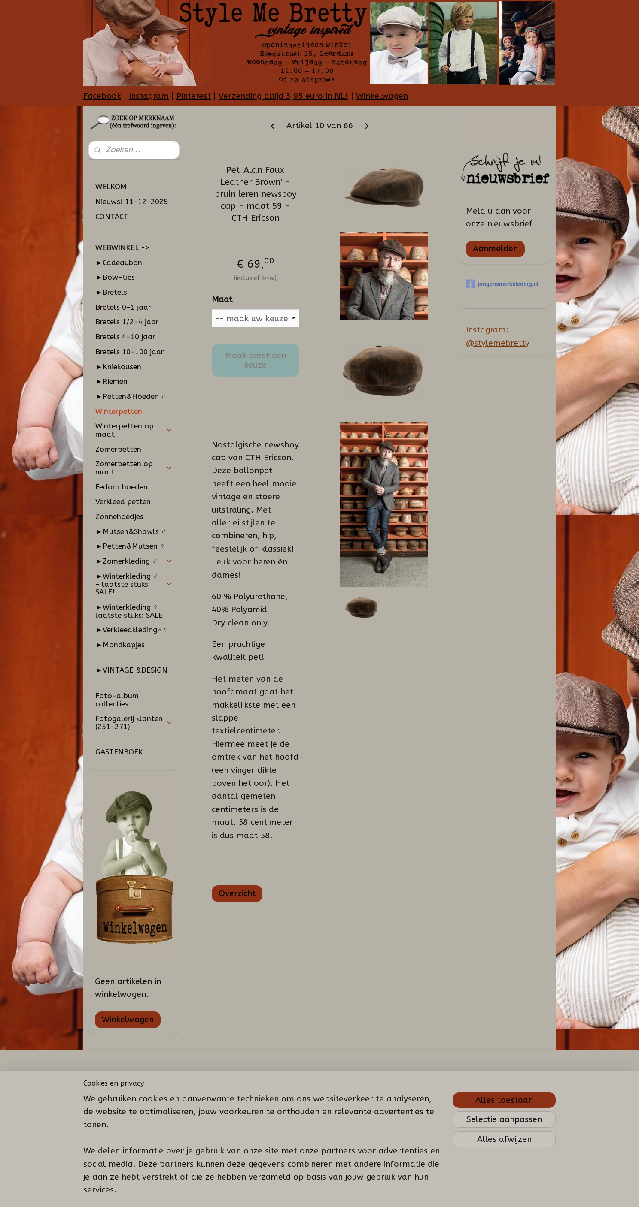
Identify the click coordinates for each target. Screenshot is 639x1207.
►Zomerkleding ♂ (134, 561)
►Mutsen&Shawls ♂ (131, 531)
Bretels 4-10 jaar (125, 336)
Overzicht (236, 893)
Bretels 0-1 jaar (123, 307)
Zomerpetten (118, 449)
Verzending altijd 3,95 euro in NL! (283, 96)
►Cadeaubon (118, 262)
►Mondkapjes (120, 644)
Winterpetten (118, 411)
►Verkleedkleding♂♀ (131, 629)
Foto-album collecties (117, 699)
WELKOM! (112, 186)
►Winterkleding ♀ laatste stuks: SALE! (130, 611)
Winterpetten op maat (134, 430)
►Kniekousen (118, 366)
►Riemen (111, 381)
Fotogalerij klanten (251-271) (134, 722)
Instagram (149, 96)
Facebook (102, 96)
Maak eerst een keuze (255, 360)
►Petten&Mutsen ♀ (130, 546)
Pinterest (193, 96)
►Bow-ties (115, 277)
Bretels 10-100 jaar (129, 351)
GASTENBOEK (119, 752)
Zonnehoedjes (119, 516)
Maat (221, 299)
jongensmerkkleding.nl (502, 284)
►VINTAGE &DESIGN (131, 670)
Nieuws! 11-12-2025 (131, 201)
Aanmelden (495, 248)
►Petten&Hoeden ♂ (131, 396)
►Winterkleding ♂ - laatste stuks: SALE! (134, 584)
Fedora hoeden (121, 487)
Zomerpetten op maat (134, 467)
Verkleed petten (123, 501)
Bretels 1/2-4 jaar (127, 321)
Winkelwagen (382, 96)
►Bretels (111, 292)
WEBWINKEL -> (122, 247)
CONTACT (111, 216)
